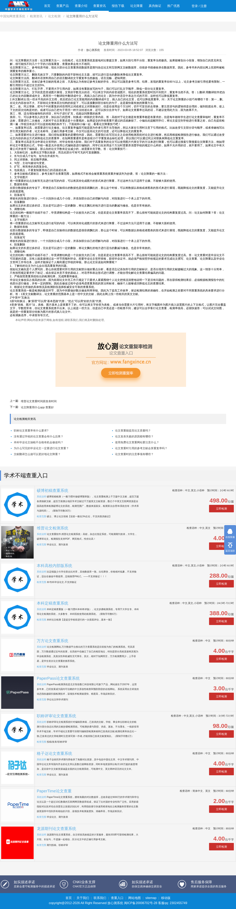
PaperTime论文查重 (54, 791)
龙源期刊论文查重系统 (56, 828)
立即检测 (221, 508)
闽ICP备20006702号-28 (140, 903)
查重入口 (117, 898)
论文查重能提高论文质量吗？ (133, 430)
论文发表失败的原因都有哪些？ (134, 436)
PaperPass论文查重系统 (58, 678)
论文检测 (54, 16)
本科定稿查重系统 (52, 603)
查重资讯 (99, 5)
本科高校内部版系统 (54, 565)
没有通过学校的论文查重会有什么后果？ (38, 436)
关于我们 (83, 898)
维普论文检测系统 (52, 528)
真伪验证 (155, 5)
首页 (47, 5)
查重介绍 (81, 5)
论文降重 (136, 5)
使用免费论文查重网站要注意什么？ (137, 442)
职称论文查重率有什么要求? (31, 430)
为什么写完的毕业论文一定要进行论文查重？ (41, 448)
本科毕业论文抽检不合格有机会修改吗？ (38, 442)
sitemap (150, 898)
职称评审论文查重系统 (56, 716)
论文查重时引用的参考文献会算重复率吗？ (141, 448)
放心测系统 (93, 50)
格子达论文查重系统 (54, 753)
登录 (195, 6)
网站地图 (134, 898)
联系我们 (100, 898)
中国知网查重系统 (12, 16)
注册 (203, 6)
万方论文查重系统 (52, 641)
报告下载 (118, 5)
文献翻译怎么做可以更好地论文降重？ (37, 454)
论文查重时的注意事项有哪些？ (134, 454)
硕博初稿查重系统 (52, 490)
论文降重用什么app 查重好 (37, 407)
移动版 (166, 898)
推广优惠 (173, 5)
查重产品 (62, 5)
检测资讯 (36, 16)
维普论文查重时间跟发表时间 (39, 401)
